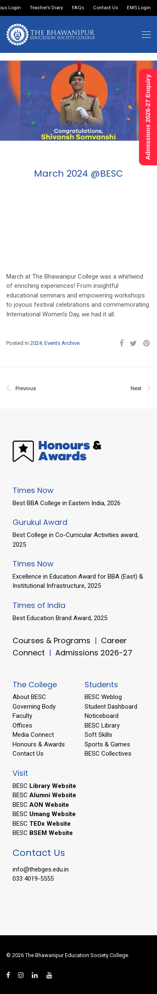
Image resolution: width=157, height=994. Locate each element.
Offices (22, 725)
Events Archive (62, 343)
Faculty (22, 716)
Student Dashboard (111, 706)
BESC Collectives (108, 753)
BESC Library (102, 725)
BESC (44, 786)
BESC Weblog (103, 697)
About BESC (29, 697)
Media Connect (33, 734)
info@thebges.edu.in (41, 869)
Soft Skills (98, 734)
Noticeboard (101, 716)
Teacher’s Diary (46, 7)
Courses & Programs (51, 640)
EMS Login (139, 7)
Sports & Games (107, 744)
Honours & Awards (39, 744)
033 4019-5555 (33, 878)
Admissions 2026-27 (93, 652)
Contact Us (105, 7)
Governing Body (34, 706)
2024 (36, 343)
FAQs (78, 7)
